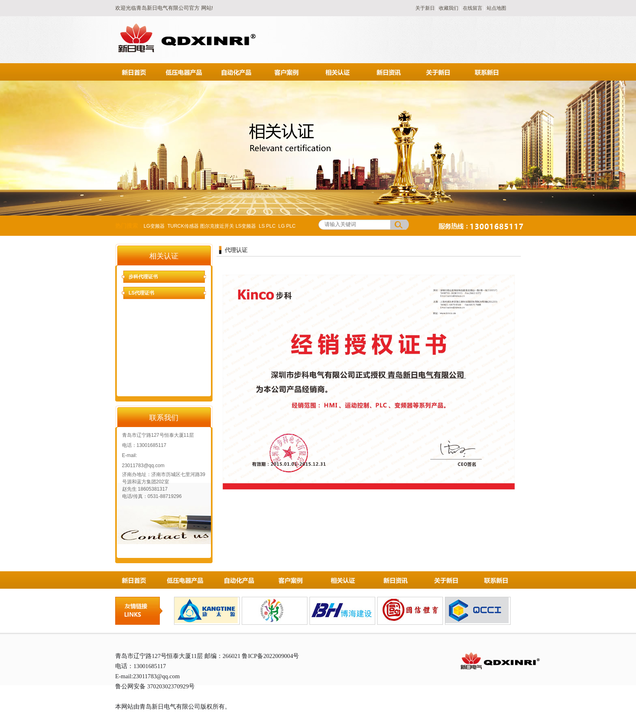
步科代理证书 (143, 277)
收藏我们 (448, 8)
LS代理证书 (141, 293)
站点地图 (496, 8)
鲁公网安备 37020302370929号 (155, 686)
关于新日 (425, 8)
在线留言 (472, 8)
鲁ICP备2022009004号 (270, 656)
